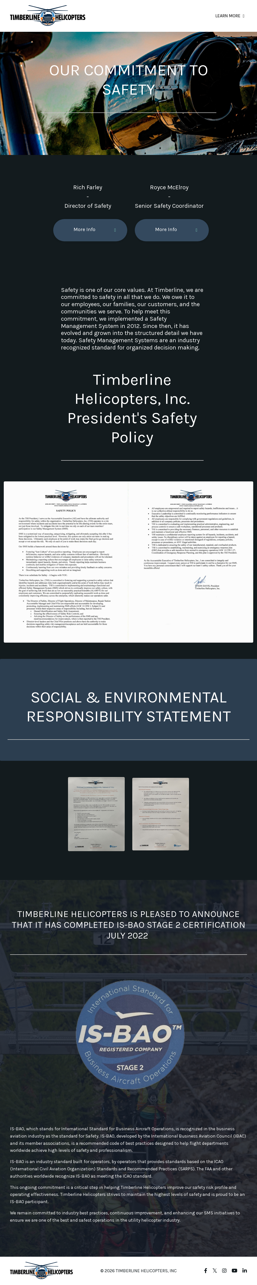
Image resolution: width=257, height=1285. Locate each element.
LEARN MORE (229, 16)
